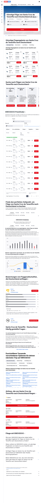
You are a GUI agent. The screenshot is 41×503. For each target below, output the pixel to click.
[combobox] (26, 19)
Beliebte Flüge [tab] (19, 360)
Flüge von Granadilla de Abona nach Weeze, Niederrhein (29, 381)
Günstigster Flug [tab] (10, 44)
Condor (12, 318)
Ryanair (12, 289)
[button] (2, 1)
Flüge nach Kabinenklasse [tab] (12, 363)
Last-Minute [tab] (25, 44)
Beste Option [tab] (17, 44)
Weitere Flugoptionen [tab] (23, 365)
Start (6, 35)
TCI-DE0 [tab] (12, 225)
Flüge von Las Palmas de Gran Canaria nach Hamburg (13, 386)
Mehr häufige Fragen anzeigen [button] (22, 349)
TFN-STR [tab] (32, 212)
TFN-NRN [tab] (17, 212)
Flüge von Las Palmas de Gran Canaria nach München (30, 383)
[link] (10, 106)
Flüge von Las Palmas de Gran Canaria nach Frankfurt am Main (30, 386)
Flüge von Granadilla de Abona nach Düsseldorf (12, 373)
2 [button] (29, 196)
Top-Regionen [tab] (29, 363)
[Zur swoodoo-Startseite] (7, 1)
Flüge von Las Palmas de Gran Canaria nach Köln (13, 378)
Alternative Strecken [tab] (11, 360)
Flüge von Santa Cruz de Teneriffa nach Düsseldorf (30, 373)
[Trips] (1, 17)
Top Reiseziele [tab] (22, 363)
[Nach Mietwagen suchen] (1, 9)
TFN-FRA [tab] (27, 212)
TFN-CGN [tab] (22, 212)
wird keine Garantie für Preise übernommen (13, 468)
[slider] (39, 126)
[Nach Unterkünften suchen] (1, 7)
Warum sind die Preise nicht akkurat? (22, 475)
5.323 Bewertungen (14, 292)
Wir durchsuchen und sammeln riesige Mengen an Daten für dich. (22, 473)
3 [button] (31, 196)
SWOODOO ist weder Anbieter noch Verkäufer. (22, 471)
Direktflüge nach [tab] (28, 360)
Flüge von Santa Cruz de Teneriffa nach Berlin (30, 378)
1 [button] (27, 196)
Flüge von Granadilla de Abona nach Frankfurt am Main (12, 381)
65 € (34, 17)
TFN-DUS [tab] (12, 212)
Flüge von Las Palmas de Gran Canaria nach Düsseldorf (30, 376)
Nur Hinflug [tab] (32, 44)
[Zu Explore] (1, 14)
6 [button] (36, 196)
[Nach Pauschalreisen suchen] (1, 12)
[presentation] (37, 16)
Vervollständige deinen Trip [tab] (12, 365)
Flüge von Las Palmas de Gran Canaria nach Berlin (13, 383)
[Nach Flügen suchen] (1, 5)
